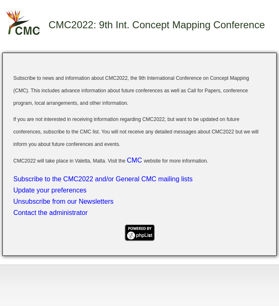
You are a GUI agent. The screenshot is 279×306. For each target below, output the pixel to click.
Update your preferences (49, 190)
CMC (135, 160)
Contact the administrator (50, 212)
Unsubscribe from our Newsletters (63, 201)
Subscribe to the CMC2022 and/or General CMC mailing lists (103, 179)
